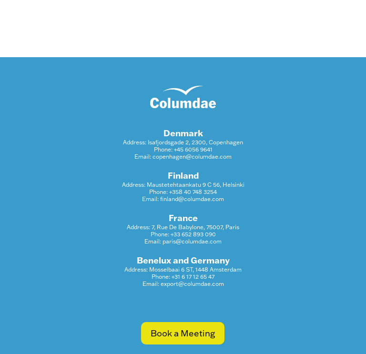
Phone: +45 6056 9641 (183, 149)
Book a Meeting (183, 333)
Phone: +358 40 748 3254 (183, 191)
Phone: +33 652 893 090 (183, 234)
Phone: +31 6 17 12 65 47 (183, 276)
